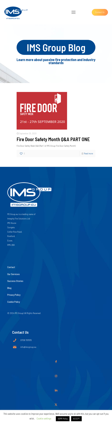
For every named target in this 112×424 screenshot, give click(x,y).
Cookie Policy (13, 301)
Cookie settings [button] (44, 418)
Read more (88, 153)
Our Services (13, 274)
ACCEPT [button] (76, 418)
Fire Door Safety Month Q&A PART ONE (53, 139)
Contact (11, 267)
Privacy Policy (13, 294)
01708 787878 (26, 340)
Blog (9, 287)
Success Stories (15, 280)
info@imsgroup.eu (28, 347)
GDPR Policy (63, 418)
